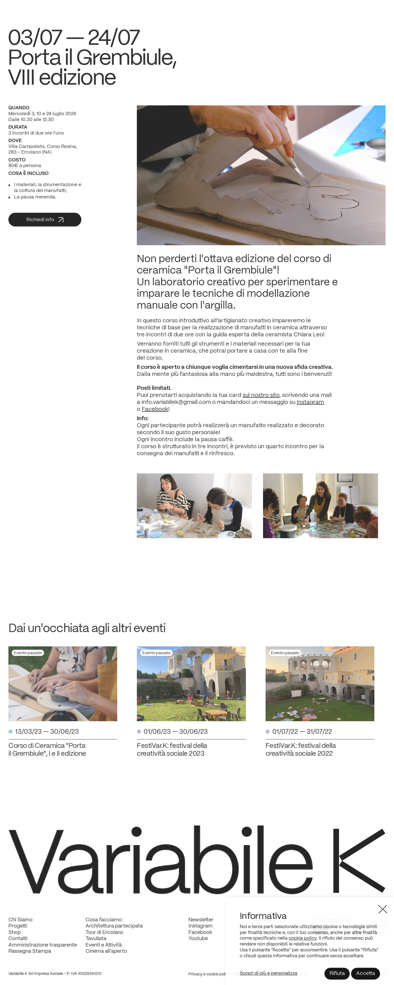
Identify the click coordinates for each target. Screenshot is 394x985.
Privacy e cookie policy (209, 979)
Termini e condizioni (251, 979)
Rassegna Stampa (29, 955)
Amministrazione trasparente (42, 949)
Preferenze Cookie (290, 979)
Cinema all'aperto (106, 955)
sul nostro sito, (262, 399)
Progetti (17, 930)
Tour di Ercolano (104, 936)
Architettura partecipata (114, 930)
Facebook (155, 413)
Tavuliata (96, 942)
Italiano (379, 979)
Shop (14, 936)
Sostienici (269, 924)
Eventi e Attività (104, 949)
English (363, 979)
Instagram (310, 406)
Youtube (198, 942)
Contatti (17, 942)
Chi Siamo (20, 924)
